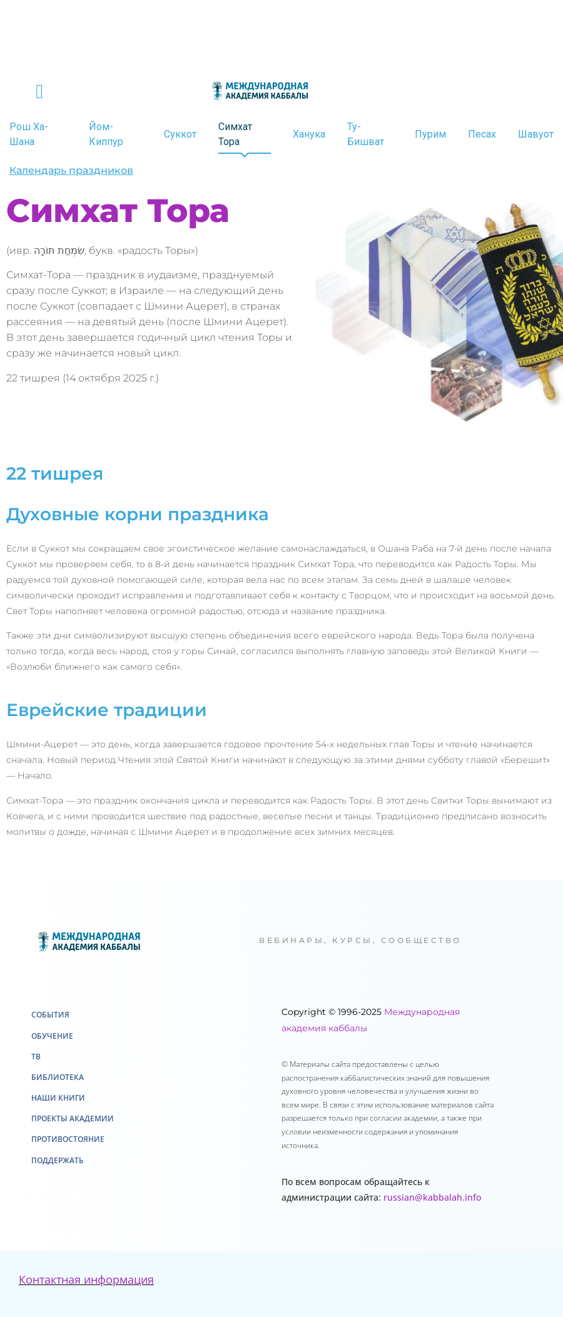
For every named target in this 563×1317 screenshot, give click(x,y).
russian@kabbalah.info (432, 1197)
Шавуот (536, 134)
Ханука (309, 134)
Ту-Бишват (365, 134)
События (50, 1014)
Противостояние (67, 1139)
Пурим (430, 134)
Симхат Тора (235, 134)
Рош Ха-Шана (28, 134)
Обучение (52, 1036)
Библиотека (57, 1077)
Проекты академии (72, 1118)
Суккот (180, 134)
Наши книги (58, 1097)
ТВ (36, 1056)
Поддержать (57, 1160)
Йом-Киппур (106, 134)
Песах (482, 134)
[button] (39, 91)
